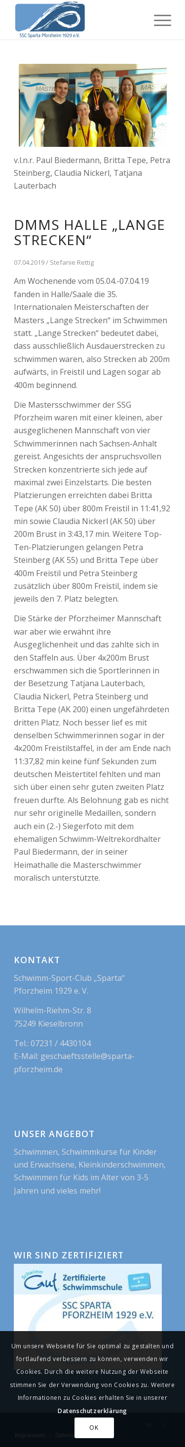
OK (93, 1427)
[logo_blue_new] (77, 19)
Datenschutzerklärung (92, 1411)
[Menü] (157, 19)
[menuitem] (157, 19)
